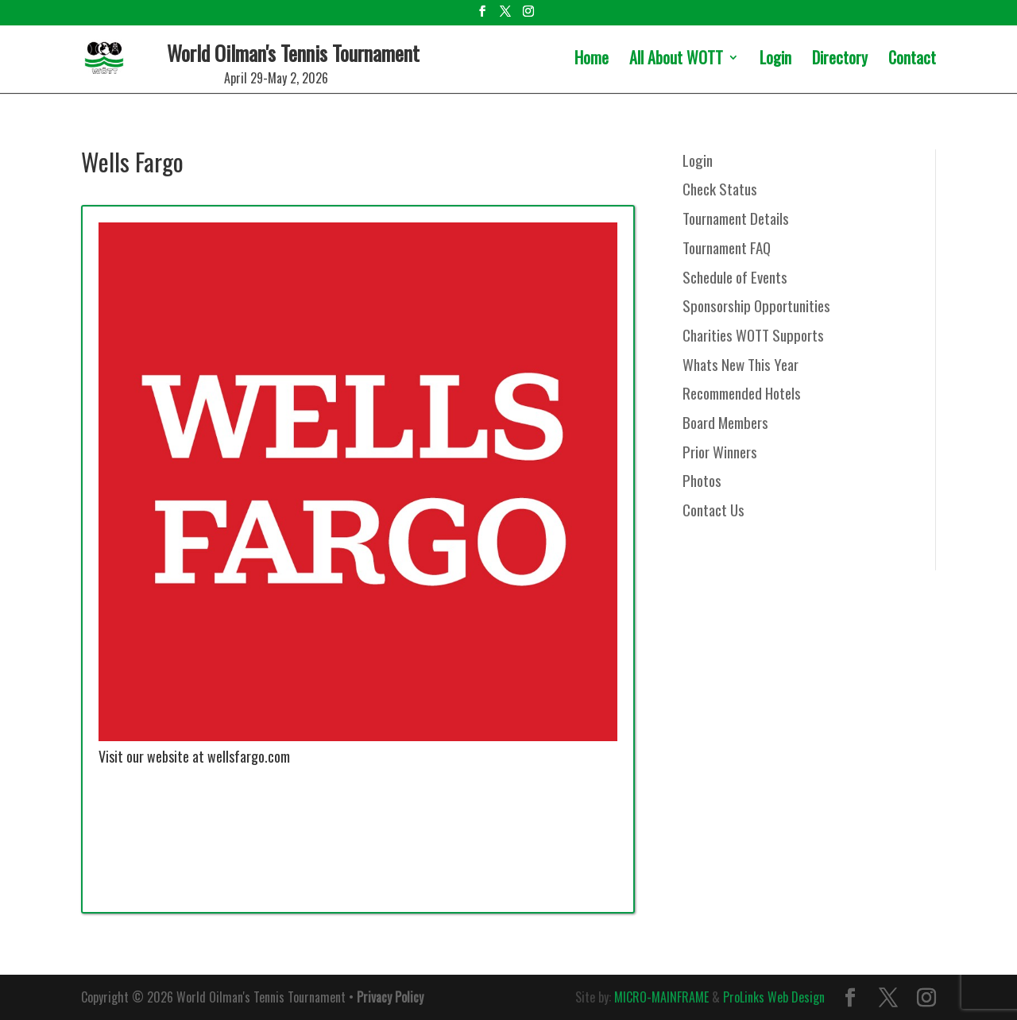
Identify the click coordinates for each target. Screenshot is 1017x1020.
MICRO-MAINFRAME (661, 996)
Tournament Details (736, 218)
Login (775, 60)
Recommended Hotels (742, 392)
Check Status (720, 188)
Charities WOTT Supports (753, 334)
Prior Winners (720, 451)
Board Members (725, 422)
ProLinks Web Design (774, 996)
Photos (702, 480)
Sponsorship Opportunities (756, 305)
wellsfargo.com (248, 756)
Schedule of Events (735, 276)
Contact (912, 60)
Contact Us (713, 509)
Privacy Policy (390, 996)
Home (591, 60)
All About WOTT (676, 60)
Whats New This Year (741, 364)
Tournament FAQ (727, 247)
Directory (840, 60)
